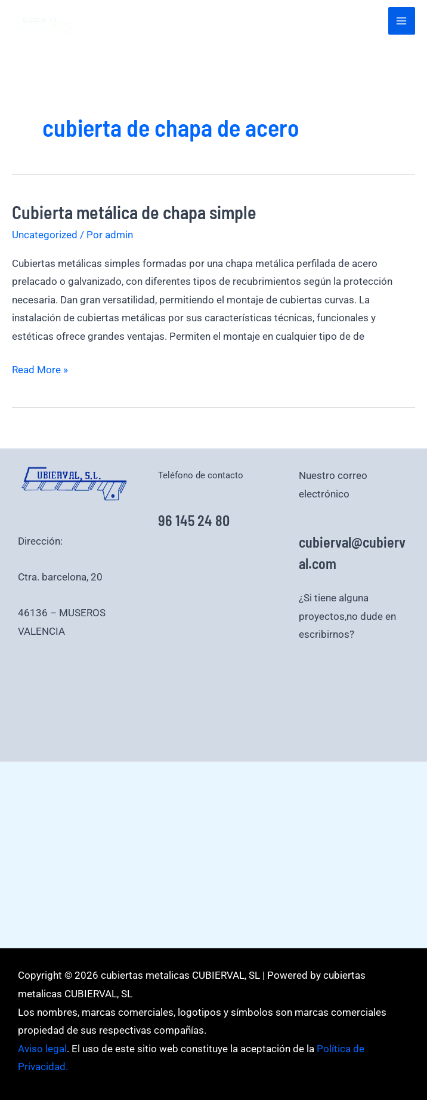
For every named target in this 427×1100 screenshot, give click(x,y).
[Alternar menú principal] (402, 21)
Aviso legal (338, 707)
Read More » (40, 368)
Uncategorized (45, 235)
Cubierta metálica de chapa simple (134, 212)
